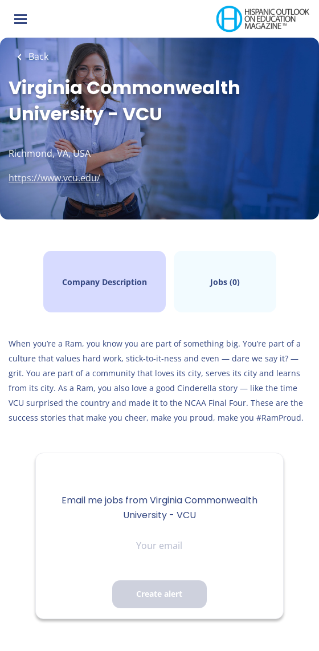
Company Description (104, 281)
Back (37, 56)
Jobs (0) (225, 281)
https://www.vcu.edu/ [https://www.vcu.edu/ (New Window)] (54, 178)
